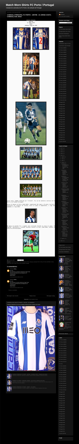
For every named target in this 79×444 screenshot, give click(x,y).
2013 (62, 155)
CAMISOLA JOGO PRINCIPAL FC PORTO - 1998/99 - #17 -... (65, 191)
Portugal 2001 (62, 121)
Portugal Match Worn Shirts (64, 31)
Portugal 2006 (62, 128)
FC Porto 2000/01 (62, 58)
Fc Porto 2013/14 (62, 91)
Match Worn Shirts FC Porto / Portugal (30, 4)
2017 (62, 148)
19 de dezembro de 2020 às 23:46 (16, 287)
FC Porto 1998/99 (62, 56)
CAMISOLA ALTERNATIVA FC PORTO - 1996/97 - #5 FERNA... (64, 204)
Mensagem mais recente (12, 295)
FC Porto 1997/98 (46, 261)
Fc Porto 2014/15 (62, 93)
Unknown (12, 268)
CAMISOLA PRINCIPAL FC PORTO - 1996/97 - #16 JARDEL (24, 386)
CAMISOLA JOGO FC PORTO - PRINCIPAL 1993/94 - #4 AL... (65, 216)
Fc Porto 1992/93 (62, 71)
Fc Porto (41, 261)
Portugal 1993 (62, 108)
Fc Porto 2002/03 (62, 78)
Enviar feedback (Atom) (33, 299)
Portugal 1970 (62, 102)
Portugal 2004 (62, 126)
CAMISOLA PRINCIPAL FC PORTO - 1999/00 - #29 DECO (68, 289)
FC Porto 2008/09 (62, 63)
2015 (62, 151)
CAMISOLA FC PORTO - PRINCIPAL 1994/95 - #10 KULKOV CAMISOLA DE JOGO (28, 380)
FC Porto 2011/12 (62, 69)
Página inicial (32, 295)
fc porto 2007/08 (62, 141)
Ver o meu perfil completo (64, 16)
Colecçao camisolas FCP (34, 261)
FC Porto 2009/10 (62, 65)
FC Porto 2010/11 (62, 67)
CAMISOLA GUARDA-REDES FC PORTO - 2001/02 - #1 (64, 172)
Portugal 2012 (62, 429)
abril (63, 160)
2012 (62, 240)
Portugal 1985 (62, 104)
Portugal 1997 (62, 115)
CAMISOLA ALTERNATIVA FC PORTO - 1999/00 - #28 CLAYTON (64, 178)
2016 (62, 149)
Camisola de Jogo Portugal (64, 45)
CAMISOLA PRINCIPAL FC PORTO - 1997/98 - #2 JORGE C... (65, 197)
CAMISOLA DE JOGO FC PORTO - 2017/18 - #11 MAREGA (20, 302)
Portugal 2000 (62, 119)
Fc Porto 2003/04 (62, 80)
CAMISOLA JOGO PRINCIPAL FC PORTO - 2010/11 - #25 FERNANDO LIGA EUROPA (65, 311)
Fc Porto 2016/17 (62, 97)
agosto (63, 156)
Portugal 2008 (62, 132)
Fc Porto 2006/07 (62, 87)
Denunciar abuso (63, 333)
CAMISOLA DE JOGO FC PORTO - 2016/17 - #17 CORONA (68, 318)
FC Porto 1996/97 (62, 52)
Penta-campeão (22, 263)
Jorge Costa (16, 263)
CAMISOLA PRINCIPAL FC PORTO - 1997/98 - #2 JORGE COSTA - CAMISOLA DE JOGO (29, 374)
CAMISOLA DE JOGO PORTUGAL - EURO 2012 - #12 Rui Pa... (64, 234)
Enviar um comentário (13, 290)
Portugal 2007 (62, 130)
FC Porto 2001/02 (62, 60)
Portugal (27, 263)
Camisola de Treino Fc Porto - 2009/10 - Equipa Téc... (65, 228)
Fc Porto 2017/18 (62, 100)
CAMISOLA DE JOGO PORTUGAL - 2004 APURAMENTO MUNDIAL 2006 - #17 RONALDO (65, 326)
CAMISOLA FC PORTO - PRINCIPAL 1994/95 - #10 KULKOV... (64, 210)
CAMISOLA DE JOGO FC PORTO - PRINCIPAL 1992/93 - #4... (64, 222)
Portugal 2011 (62, 137)
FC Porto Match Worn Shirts (65, 29)
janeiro (63, 238)
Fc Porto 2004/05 (62, 82)
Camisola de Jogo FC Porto (16, 261)
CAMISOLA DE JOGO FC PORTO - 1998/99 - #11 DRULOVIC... (64, 185)
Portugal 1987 (62, 106)
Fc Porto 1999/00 (62, 76)
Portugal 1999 (62, 117)
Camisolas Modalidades (64, 33)
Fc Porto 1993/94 (62, 74)
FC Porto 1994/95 (62, 50)
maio (63, 158)
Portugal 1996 (62, 113)
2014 (62, 153)
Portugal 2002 (62, 124)
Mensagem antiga (51, 295)
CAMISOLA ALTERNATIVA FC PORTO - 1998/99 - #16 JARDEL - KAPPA (68, 283)
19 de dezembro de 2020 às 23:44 (16, 276)
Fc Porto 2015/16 (62, 95)
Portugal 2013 (62, 139)
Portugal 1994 (62, 111)
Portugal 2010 (62, 134)
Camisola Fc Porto (25, 261)
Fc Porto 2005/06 (62, 84)
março (63, 162)
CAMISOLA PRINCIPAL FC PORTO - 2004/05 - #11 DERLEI (68, 295)
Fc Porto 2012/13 (62, 89)
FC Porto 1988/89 (62, 47)
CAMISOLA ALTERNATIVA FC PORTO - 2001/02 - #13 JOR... (64, 166)
